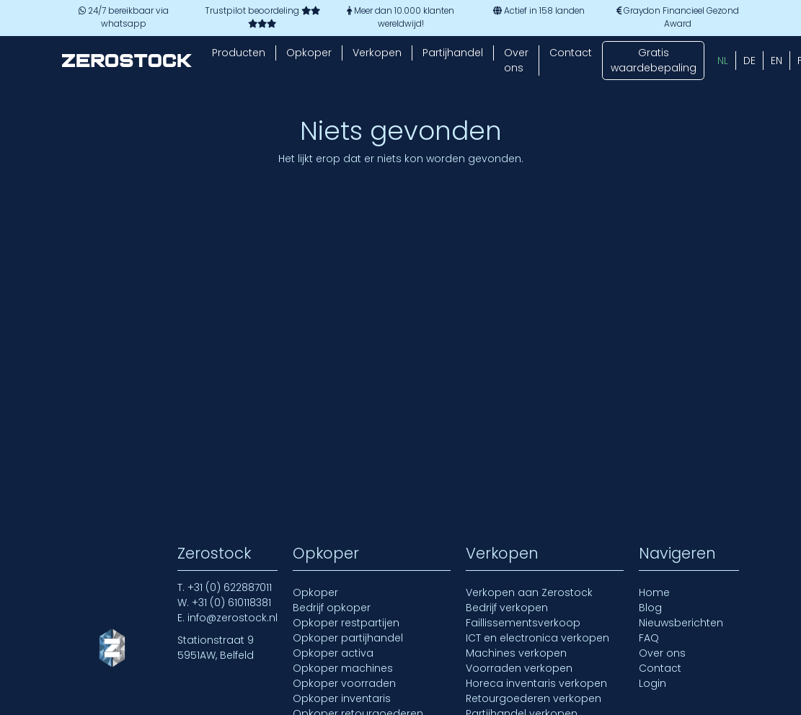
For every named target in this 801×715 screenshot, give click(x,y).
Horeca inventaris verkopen (536, 683)
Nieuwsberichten (681, 623)
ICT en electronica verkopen (537, 638)
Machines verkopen (516, 653)
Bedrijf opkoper (332, 607)
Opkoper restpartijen (346, 623)
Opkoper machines (343, 668)
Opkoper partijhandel (348, 638)
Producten (238, 52)
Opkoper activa (333, 653)
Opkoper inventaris (342, 698)
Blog (650, 607)
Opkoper (309, 52)
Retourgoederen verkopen (533, 698)
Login (652, 683)
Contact (570, 52)
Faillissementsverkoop (523, 623)
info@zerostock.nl (232, 617)
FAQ (649, 638)
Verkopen (377, 52)
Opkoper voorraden (344, 683)
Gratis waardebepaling (653, 60)
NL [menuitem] (722, 60)
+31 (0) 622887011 (229, 587)
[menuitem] (722, 60)
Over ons (516, 60)
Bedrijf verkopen (507, 607)
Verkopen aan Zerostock (529, 592)
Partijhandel (452, 52)
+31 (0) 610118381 (231, 602)
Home (654, 592)
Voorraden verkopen (519, 668)
